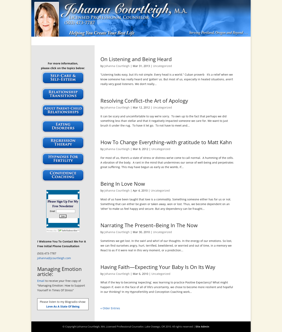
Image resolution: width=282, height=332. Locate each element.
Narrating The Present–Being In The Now (149, 225)
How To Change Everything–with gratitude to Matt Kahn (166, 142)
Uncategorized (162, 66)
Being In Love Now (122, 183)
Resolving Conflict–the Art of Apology (144, 100)
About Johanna (106, 41)
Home (68, 41)
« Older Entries (110, 308)
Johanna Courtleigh (117, 66)
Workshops (191, 41)
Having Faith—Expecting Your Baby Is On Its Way (157, 266)
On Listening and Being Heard (136, 59)
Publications (144, 41)
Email (40, 281)
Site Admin (202, 326)
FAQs (126, 41)
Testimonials (168, 41)
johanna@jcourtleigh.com (54, 258)
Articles (83, 41)
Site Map (211, 41)
